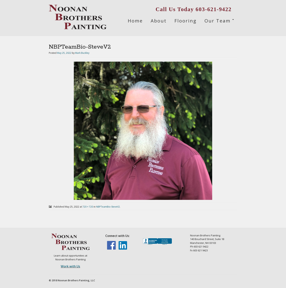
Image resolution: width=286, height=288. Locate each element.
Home (135, 20)
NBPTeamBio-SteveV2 (108, 206)
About (159, 20)
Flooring (186, 20)
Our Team (218, 20)
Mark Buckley (82, 53)
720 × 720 (87, 206)
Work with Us (70, 266)
